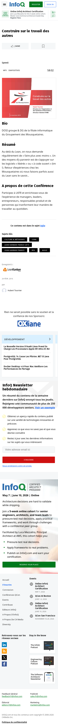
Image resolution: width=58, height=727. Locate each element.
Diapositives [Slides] (14, 70)
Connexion (8, 589)
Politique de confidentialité (14, 722)
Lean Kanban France (14, 250)
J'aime (17, 46)
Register (36, 4)
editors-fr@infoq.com (11, 705)
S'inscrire (7, 584)
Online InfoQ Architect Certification (41, 586)
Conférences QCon (11, 594)
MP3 (5, 70)
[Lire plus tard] (43, 46)
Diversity (6, 624)
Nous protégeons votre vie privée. (17, 466)
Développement (14, 339)
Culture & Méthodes (14, 239)
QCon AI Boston (43, 596)
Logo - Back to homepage (17, 4)
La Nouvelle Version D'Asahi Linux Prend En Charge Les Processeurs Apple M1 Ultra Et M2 (27, 347)
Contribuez (7, 604)
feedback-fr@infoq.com (12, 696)
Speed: (5, 62)
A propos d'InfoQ (10, 614)
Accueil (5, 579)
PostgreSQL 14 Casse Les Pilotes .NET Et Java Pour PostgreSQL (26, 357)
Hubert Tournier (15, 290)
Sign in (50, 4)
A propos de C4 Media (12, 619)
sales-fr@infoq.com (38, 696)
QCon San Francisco (45, 616)
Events (5, 599)
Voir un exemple (45, 407)
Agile (42, 225)
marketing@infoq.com (40, 705)
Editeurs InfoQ (9, 609)
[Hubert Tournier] (4, 290)
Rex (33, 250)
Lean (34, 239)
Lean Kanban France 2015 (16, 245)
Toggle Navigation (4, 4)
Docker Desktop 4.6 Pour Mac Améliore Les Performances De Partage (25, 367)
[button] (28, 460)
